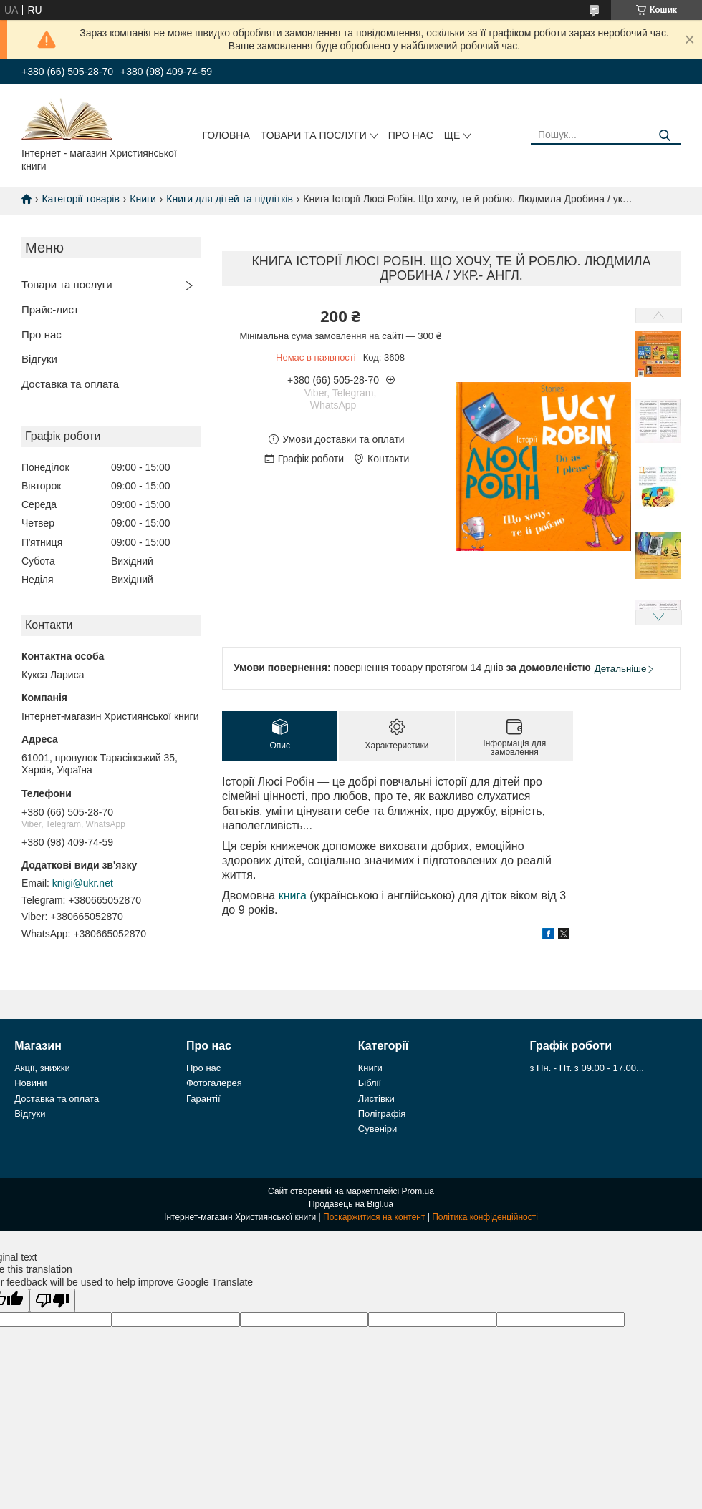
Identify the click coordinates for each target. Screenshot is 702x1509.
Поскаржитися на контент (374, 1217)
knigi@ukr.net (82, 883)
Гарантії (203, 1098)
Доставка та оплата (70, 384)
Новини (30, 1083)
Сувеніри (377, 1128)
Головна (225, 135)
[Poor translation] (52, 1300)
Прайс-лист (50, 309)
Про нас (410, 135)
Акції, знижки (42, 1068)
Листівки (376, 1098)
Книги (143, 199)
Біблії (369, 1083)
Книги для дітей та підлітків (229, 199)
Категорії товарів (80, 199)
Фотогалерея (214, 1083)
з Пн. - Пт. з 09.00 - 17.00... (587, 1068)
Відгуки (39, 359)
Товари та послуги (314, 135)
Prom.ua (418, 1191)
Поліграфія (382, 1113)
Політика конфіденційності (485, 1217)
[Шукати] (664, 136)
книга (293, 895)
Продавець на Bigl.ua (351, 1204)
